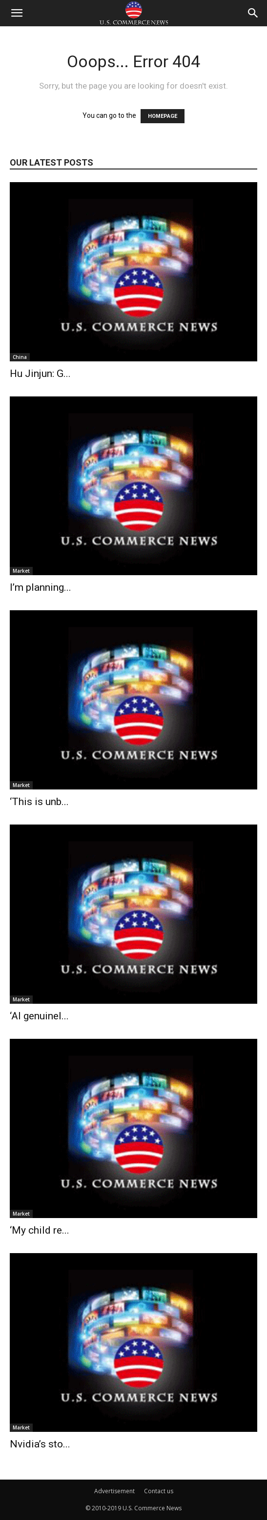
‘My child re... (39, 1230)
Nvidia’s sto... (40, 1444)
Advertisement (114, 1491)
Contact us (158, 1491)
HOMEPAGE (162, 116)
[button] (16, 13)
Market (21, 570)
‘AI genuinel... (39, 1016)
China (20, 357)
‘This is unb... (39, 801)
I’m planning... (40, 587)
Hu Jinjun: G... (40, 373)
